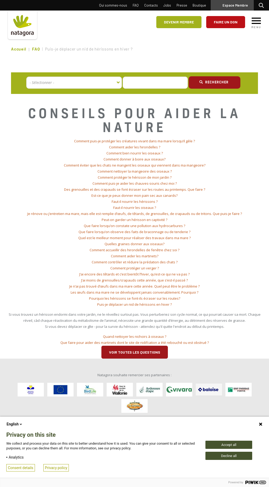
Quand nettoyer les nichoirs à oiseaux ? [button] (134, 336)
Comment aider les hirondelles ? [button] (134, 147)
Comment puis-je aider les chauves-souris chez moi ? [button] (134, 183)
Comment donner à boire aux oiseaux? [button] (134, 159)
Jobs (167, 5)
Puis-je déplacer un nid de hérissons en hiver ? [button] (134, 304)
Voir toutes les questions (134, 352)
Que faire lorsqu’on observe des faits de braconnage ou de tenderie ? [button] (134, 231)
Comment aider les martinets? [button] (134, 256)
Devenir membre (179, 22)
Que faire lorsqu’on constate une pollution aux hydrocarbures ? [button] (134, 225)
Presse (182, 5)
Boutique (199, 5)
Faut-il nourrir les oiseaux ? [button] (134, 207)
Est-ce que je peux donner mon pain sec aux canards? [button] (134, 195)
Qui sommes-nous (113, 5)
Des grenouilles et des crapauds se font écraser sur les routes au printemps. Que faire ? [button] (134, 189)
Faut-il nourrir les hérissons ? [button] (135, 201)
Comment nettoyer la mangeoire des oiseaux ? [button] (134, 171)
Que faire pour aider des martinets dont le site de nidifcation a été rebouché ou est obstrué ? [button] (134, 342)
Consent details (20, 468)
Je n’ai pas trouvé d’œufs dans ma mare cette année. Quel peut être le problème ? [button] (134, 286)
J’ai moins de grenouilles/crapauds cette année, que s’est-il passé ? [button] (134, 280)
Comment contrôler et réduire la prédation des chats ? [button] (135, 262)
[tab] (134, 141)
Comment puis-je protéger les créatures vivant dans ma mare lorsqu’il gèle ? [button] (134, 141)
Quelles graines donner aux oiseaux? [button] (134, 244)
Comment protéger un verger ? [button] (134, 268)
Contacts (151, 5)
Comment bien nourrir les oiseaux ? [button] (134, 153)
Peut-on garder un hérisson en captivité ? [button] (134, 219)
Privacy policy (56, 468)
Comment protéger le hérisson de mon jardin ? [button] (135, 177)
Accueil (18, 49)
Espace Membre (235, 5)
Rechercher (262, 5)
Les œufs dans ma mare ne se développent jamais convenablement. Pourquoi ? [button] (134, 292)
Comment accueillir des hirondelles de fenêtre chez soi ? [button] (134, 250)
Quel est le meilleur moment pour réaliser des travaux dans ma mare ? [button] (134, 237)
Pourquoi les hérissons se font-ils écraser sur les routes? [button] (134, 298)
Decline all (228, 456)
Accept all (228, 445)
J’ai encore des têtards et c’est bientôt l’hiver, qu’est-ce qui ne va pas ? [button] (134, 274)
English (15, 424)
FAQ (136, 5)
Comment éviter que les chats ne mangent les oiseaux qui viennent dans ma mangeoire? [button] (134, 165)
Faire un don (225, 22)
